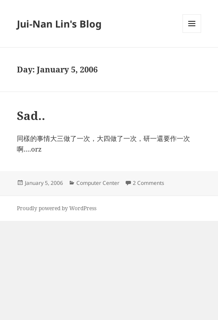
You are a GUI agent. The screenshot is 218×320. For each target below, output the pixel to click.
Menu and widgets (192, 32)
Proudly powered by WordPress (56, 208)
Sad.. (31, 116)
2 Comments (148, 183)
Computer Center (97, 183)
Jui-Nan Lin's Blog (59, 23)
